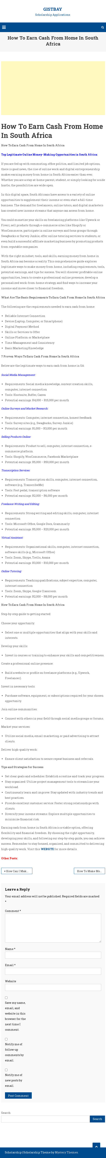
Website (10, 981)
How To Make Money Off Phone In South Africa (91, 871)
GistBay (52, 9)
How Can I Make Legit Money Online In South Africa (19, 871)
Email (10, 965)
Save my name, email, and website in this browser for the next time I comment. (15, 1016)
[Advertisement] (53, 88)
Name (10, 949)
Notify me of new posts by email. (13, 1080)
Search (6, 1113)
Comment (13, 911)
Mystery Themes (66, 1152)
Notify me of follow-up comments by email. (14, 1052)
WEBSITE (47, 849)
